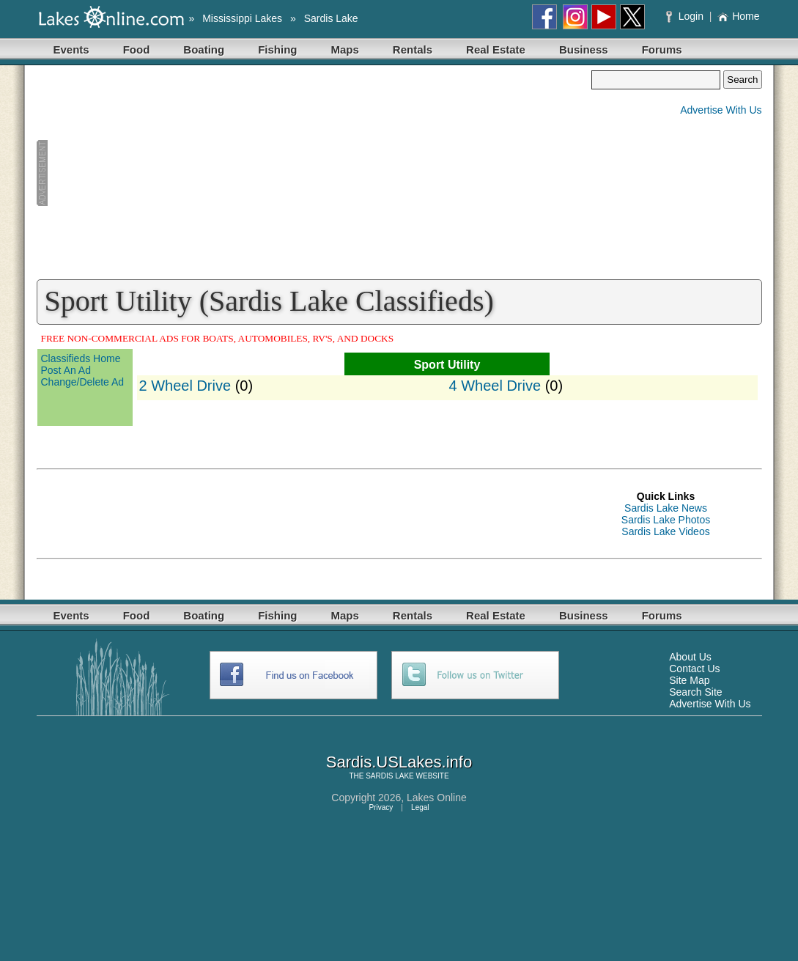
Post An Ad (66, 370)
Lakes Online (437, 797)
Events (71, 49)
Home (738, 16)
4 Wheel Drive (495, 386)
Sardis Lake (331, 18)
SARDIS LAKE (390, 776)
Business (583, 49)
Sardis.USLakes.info (399, 762)
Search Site (695, 692)
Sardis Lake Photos (665, 520)
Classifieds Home (81, 358)
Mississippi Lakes (242, 18)
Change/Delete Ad (83, 382)
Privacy (381, 807)
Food (136, 49)
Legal (420, 807)
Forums (662, 49)
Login (686, 16)
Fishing (277, 49)
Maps (345, 49)
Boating (203, 49)
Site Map (689, 680)
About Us (690, 657)
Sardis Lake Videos (665, 531)
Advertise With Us (720, 110)
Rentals (412, 49)
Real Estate (495, 49)
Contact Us (694, 668)
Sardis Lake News (665, 508)
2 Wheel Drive (185, 386)
